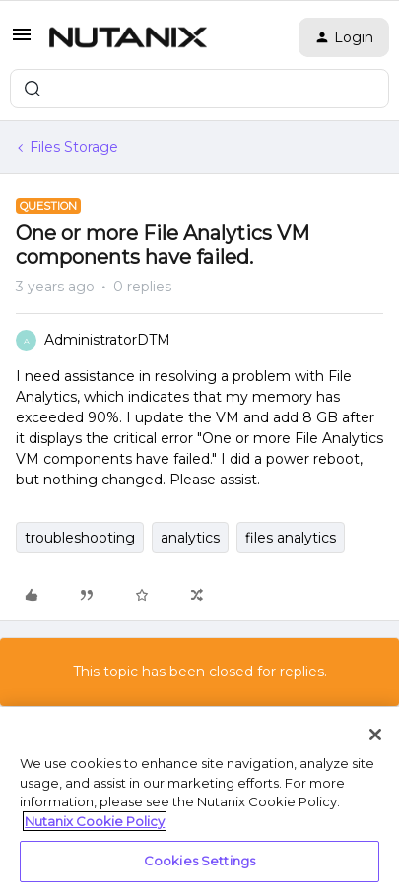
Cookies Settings (199, 860)
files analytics (290, 537)
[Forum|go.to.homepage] (128, 37)
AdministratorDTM (107, 340)
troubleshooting (80, 537)
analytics (190, 537)
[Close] (375, 734)
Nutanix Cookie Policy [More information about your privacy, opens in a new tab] (95, 821)
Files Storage (74, 147)
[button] (21, 41)
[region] (199, 801)
